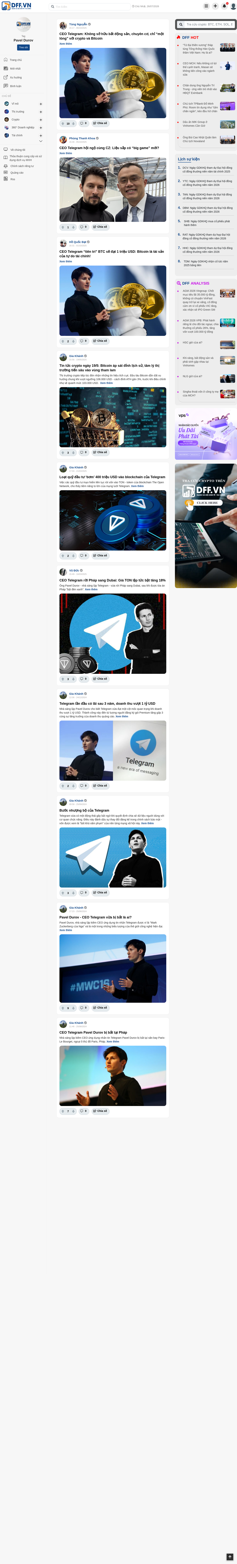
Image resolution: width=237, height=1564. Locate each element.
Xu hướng (16, 77)
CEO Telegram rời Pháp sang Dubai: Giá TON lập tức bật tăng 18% (112, 580)
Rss (13, 179)
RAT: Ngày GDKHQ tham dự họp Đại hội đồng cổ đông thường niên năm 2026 (206, 236)
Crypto (15, 119)
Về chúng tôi (18, 149)
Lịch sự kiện (189, 159)
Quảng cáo (17, 172)
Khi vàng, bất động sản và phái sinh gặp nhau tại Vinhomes (198, 361)
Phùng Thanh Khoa (82, 138)
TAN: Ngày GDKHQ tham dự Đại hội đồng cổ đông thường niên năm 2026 (207, 196)
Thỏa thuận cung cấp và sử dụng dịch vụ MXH (26, 158)
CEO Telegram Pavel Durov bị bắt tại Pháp (93, 1032)
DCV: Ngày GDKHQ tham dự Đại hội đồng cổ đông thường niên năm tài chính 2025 (207, 169)
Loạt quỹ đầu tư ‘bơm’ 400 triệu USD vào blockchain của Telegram (112, 477)
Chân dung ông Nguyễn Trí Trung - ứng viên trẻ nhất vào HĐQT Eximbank (200, 89)
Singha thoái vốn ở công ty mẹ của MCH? (201, 393)
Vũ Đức (74, 570)
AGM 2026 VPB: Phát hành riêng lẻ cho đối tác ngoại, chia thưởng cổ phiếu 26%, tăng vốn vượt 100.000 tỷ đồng (201, 326)
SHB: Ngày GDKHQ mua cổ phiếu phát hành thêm (207, 223)
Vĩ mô (15, 103)
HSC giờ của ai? (192, 342)
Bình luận (15, 86)
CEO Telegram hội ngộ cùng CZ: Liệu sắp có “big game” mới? (109, 148)
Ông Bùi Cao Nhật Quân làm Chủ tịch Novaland (199, 139)
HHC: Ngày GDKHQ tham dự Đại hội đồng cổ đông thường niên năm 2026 (207, 250)
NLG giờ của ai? (192, 376)
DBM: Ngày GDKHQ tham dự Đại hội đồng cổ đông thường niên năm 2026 (208, 209)
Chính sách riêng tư (22, 166)
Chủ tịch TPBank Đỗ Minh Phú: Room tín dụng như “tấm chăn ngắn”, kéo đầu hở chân (200, 107)
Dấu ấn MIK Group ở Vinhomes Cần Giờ (195, 123)
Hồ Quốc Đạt (77, 242)
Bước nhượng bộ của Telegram (84, 810)
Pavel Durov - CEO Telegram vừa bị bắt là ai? (95, 917)
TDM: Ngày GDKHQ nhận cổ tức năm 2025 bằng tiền (206, 263)
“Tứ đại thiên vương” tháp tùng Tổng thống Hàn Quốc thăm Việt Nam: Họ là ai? (199, 49)
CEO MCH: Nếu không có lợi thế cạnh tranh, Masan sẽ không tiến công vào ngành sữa (200, 69)
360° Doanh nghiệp (23, 127)
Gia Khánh (76, 356)
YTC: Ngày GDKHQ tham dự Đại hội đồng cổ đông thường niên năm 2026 (207, 183)
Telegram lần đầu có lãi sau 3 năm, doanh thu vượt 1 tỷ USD (107, 703)
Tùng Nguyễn (78, 24)
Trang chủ (16, 59)
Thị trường (18, 111)
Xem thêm (65, 43)
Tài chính (17, 135)
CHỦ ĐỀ (6, 96)
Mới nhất (15, 68)
